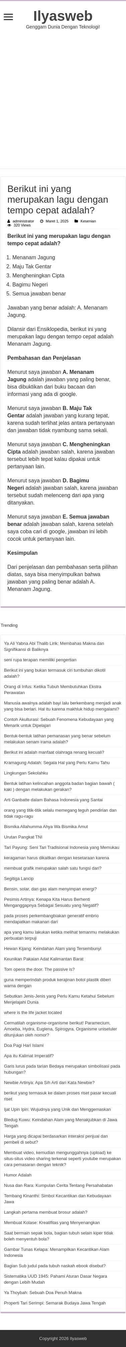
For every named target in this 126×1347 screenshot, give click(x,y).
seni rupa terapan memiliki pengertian (40, 659)
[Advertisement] (63, 99)
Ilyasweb (63, 16)
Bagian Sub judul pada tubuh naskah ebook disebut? (55, 1265)
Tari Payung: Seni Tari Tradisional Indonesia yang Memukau (61, 847)
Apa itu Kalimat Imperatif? (29, 1055)
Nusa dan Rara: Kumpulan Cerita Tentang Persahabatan (58, 1185)
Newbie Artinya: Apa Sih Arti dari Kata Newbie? (49, 1082)
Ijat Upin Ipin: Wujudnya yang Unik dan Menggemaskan (57, 1109)
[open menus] (8, 17)
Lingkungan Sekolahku (26, 773)
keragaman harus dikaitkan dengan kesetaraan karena (56, 857)
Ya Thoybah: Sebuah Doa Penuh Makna (43, 1292)
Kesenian (88, 221)
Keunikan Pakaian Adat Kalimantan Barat (44, 958)
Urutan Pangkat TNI (23, 836)
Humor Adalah (17, 1174)
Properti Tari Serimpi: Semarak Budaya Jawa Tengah (55, 1302)
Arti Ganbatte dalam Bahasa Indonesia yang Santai (53, 799)
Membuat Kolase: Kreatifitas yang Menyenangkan (52, 1222)
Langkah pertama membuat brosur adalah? (45, 1212)
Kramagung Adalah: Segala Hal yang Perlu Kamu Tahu (57, 762)
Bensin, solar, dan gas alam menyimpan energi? (50, 888)
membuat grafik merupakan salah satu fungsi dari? (53, 868)
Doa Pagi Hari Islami (24, 1045)
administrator (23, 221)
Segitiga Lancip (19, 878)
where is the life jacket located (33, 1012)
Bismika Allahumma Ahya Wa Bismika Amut (46, 826)
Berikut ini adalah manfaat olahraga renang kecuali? (54, 752)
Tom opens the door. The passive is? (39, 969)
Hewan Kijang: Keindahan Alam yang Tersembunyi (52, 948)
